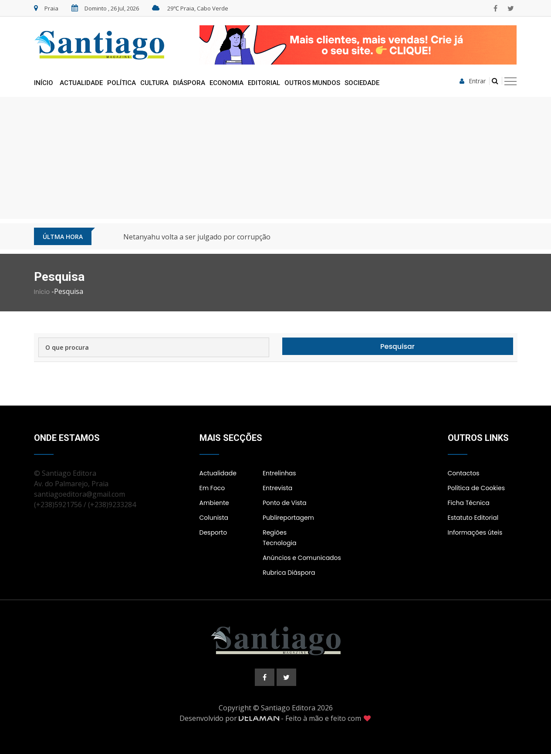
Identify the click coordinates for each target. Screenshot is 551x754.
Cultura (154, 83)
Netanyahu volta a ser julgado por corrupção (196, 237)
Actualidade (81, 83)
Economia (226, 83)
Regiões (275, 532)
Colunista (213, 517)
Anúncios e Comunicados (302, 557)
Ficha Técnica (469, 502)
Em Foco (212, 488)
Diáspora (189, 83)
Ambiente (214, 502)
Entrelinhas (279, 473)
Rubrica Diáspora (289, 572)
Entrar (473, 81)
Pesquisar (397, 346)
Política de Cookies (476, 488)
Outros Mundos (312, 83)
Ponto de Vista (284, 502)
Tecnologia (279, 543)
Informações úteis (475, 532)
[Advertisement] (275, 158)
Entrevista (277, 488)
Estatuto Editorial (473, 517)
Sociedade (362, 83)
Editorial (264, 83)
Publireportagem (288, 517)
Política (121, 83)
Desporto (213, 532)
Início (43, 83)
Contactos (464, 473)
